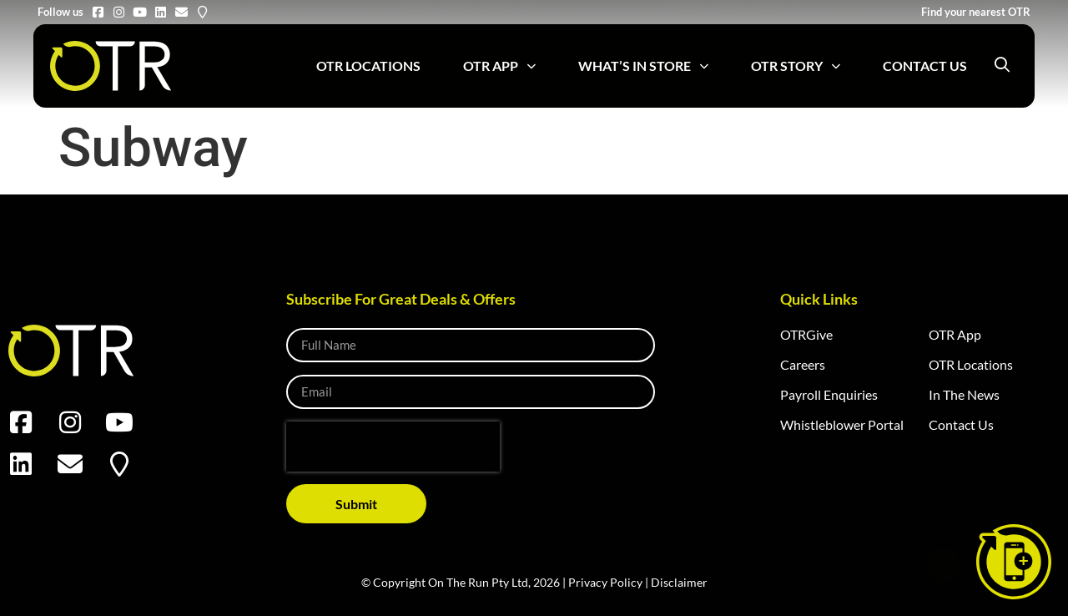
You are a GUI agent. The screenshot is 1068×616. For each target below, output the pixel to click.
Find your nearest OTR (975, 11)
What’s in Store (643, 66)
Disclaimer (679, 582)
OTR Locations (368, 65)
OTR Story (795, 66)
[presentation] (393, 447)
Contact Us (925, 65)
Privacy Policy (605, 582)
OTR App (499, 66)
